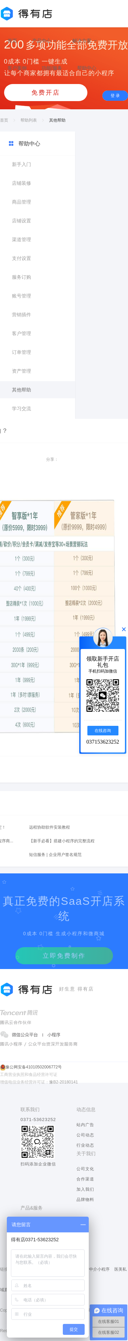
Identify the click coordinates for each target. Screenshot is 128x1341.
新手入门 (21, 164)
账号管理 (21, 296)
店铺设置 (21, 220)
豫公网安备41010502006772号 (33, 1067)
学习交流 (21, 408)
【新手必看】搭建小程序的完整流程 (62, 841)
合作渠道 (85, 1179)
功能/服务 (52, 68)
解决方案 (85, 40)
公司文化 (85, 1168)
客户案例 (17, 68)
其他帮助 (21, 389)
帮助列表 (28, 120)
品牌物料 (85, 1199)
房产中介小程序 (95, 1269)
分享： (52, 459)
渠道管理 (21, 239)
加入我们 (85, 1189)
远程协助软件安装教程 (49, 827)
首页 (12, 40)
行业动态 (85, 1145)
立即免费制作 (64, 955)
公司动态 (85, 1135)
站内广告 (85, 1124)
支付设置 (21, 258)
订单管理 (21, 352)
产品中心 (44, 40)
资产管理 (21, 371)
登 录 (115, 95)
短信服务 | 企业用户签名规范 (55, 854)
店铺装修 (21, 183)
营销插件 (21, 314)
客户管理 (21, 333)
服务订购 (21, 277)
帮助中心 (86, 68)
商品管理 (21, 202)
